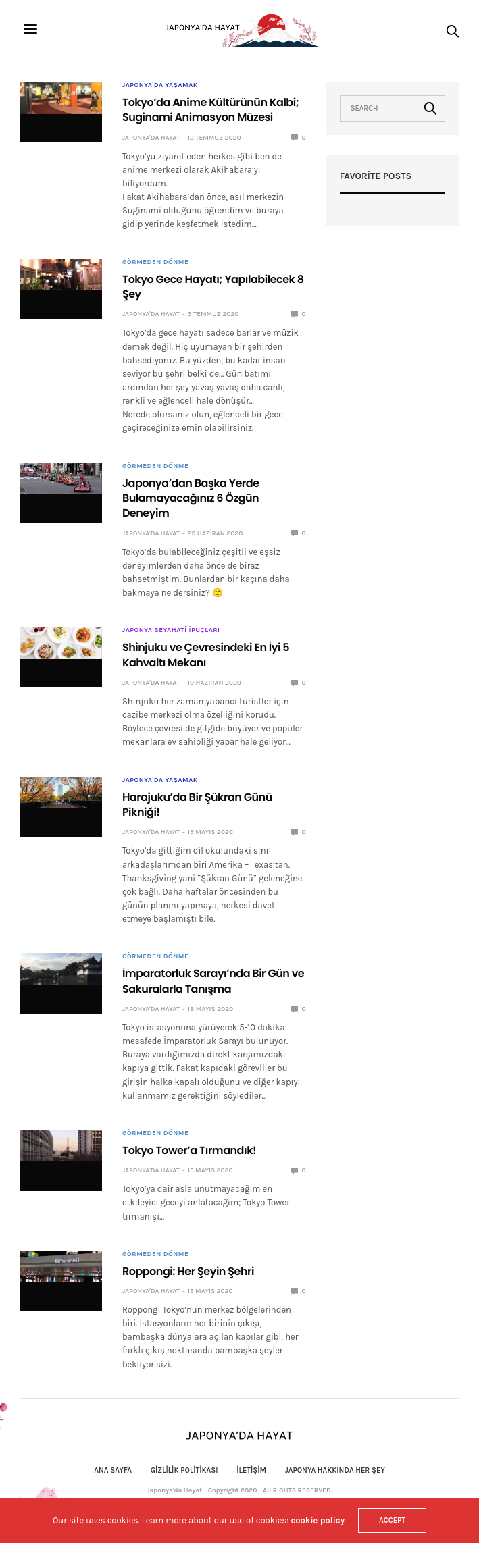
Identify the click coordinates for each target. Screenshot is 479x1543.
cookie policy (318, 1520)
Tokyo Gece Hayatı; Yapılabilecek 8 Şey (213, 286)
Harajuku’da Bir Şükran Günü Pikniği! (197, 804)
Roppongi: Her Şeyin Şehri (188, 1271)
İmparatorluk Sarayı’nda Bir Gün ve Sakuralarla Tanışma (213, 981)
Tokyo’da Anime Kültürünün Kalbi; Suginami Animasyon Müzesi (210, 110)
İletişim (251, 1470)
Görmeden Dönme (155, 262)
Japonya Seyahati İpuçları (171, 630)
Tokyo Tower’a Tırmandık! (189, 1150)
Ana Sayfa (113, 1470)
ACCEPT (392, 1520)
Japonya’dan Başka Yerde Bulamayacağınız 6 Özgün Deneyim (190, 498)
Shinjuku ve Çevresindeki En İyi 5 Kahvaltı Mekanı (205, 654)
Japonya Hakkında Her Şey (335, 1470)
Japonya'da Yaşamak (160, 85)
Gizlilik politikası (184, 1470)
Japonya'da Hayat (151, 138)
